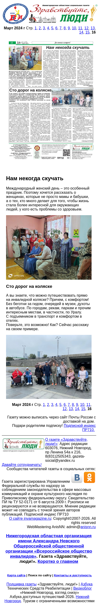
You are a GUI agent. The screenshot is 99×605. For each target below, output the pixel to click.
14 (81, 32)
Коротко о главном (58, 561)
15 (87, 32)
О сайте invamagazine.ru (30, 518)
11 (80, 28)
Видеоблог (82, 588)
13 (93, 28)
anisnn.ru (88, 527)
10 (74, 28)
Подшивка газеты (22, 584)
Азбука (86, 584)
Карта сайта (16, 575)
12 (86, 28)
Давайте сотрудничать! (22, 465)
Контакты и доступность (73, 575)
